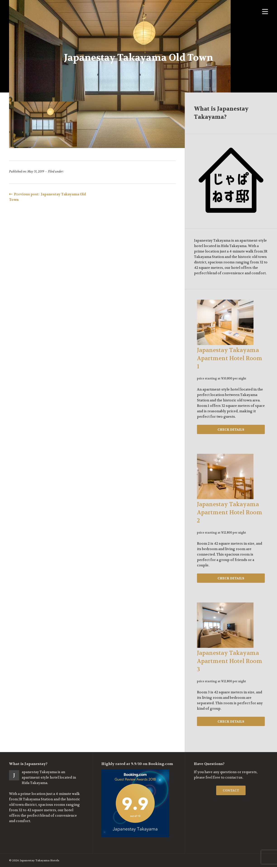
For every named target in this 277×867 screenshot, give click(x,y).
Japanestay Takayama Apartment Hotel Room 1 (229, 358)
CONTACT (231, 790)
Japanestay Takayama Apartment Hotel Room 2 (229, 512)
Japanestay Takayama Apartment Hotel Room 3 (229, 661)
